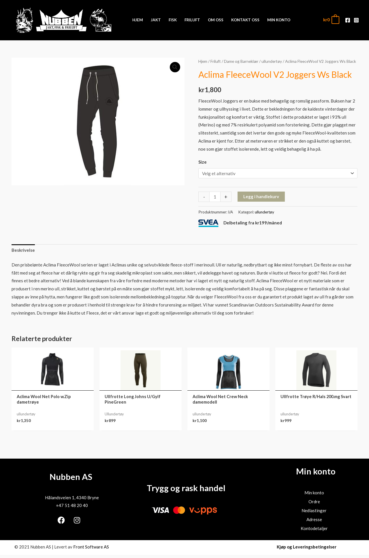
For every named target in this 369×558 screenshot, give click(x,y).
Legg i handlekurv (261, 196)
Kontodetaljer (314, 528)
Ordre (314, 501)
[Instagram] (356, 20)
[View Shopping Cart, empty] (331, 20)
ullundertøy (271, 61)
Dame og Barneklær (241, 61)
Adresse (314, 519)
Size (202, 161)
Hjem (202, 61)
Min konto (314, 492)
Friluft (215, 61)
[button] (175, 67)
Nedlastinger (314, 510)
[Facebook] (347, 20)
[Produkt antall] (215, 197)
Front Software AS (91, 546)
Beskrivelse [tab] (23, 250)
